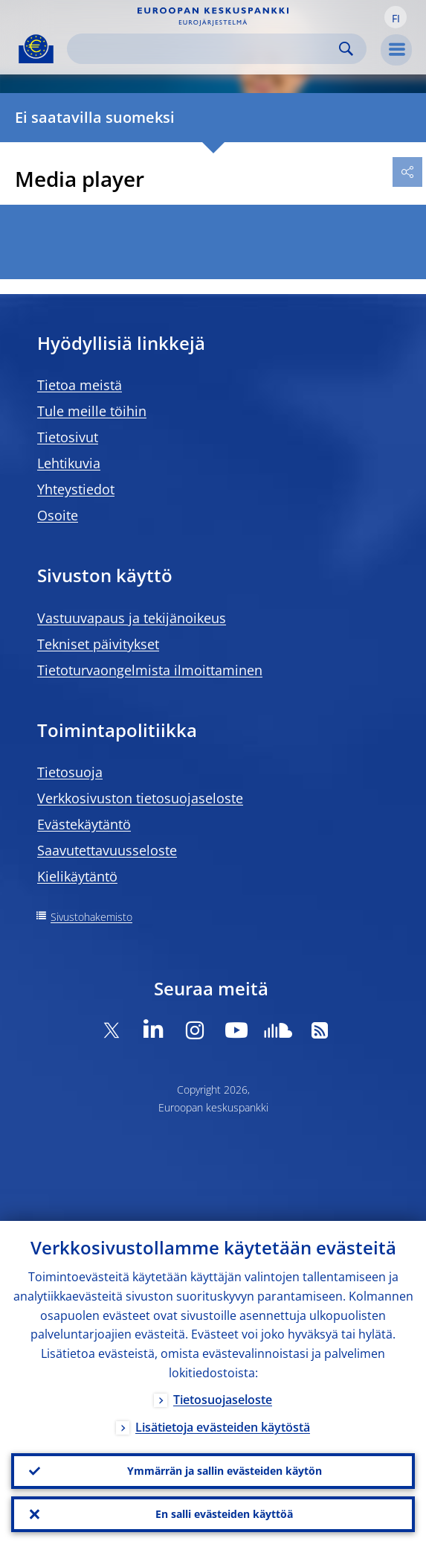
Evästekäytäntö (84, 824)
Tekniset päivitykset (98, 644)
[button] (395, 17)
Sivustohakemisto (91, 917)
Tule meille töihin (91, 411)
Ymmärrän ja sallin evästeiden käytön (224, 1471)
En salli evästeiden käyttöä (224, 1514)
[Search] (205, 49)
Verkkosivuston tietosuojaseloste (140, 798)
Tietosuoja (70, 772)
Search (346, 49)
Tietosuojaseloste (222, 1399)
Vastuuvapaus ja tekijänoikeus (131, 618)
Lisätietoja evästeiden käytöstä (222, 1427)
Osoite (57, 515)
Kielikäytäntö (77, 876)
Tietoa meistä (79, 385)
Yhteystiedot (75, 489)
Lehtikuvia (68, 463)
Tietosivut (67, 437)
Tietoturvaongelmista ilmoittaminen (149, 670)
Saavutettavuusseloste (107, 850)
